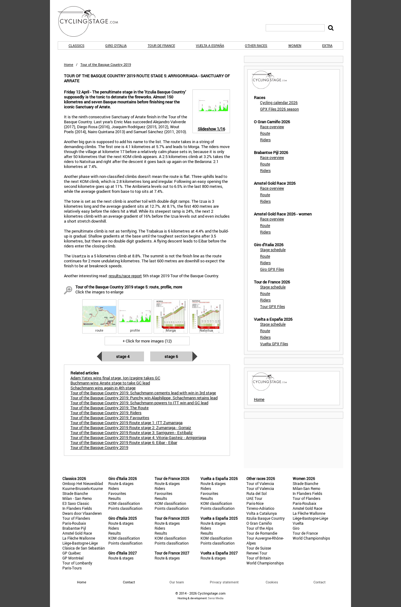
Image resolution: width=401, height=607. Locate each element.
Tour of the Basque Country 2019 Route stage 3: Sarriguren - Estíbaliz (131, 432)
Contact (319, 582)
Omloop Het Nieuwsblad (82, 483)
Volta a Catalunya (261, 513)
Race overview (272, 126)
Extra (327, 45)
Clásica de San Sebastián (83, 548)
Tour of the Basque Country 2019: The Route (109, 407)
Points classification (125, 508)
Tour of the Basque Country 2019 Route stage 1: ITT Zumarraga (126, 422)
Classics (76, 45)
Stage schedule (273, 249)
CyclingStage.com (92, 21)
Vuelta (298, 523)
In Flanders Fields (77, 508)
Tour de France (161, 45)
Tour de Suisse (258, 548)
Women (294, 45)
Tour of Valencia (260, 483)
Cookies (272, 582)
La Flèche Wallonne (78, 538)
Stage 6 (171, 356)
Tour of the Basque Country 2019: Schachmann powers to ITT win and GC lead (139, 402)
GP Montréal (72, 557)
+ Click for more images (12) (147, 341)
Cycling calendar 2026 (279, 102)
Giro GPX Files (272, 269)
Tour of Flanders (76, 518)
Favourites (117, 493)
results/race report (125, 276)
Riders (265, 139)
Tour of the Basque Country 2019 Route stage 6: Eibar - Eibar (123, 442)
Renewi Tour (256, 552)
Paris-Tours (72, 567)
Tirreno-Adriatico (260, 508)
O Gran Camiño (259, 523)
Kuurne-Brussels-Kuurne (82, 488)
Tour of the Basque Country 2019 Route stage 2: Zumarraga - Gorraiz (130, 427)
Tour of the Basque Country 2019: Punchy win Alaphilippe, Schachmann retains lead (144, 398)
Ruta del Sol (256, 493)
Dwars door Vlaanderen (82, 513)
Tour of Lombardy (77, 562)
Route (265, 133)
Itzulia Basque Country (265, 518)
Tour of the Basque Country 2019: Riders (106, 412)
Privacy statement (224, 582)
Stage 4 (122, 356)
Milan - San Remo (77, 498)
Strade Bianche (75, 493)
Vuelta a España (210, 45)
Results (114, 498)
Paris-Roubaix (74, 523)
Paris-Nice (255, 503)
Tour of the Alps (259, 528)
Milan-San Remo (306, 488)
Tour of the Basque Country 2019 (99, 447)
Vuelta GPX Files (274, 343)
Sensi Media (215, 598)
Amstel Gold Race (77, 533)
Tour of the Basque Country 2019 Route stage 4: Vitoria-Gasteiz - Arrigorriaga (138, 437)
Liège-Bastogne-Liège (80, 543)
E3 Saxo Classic (75, 503)
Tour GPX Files (272, 306)
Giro (296, 528)
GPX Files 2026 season (279, 108)
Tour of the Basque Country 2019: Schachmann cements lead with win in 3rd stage (143, 393)
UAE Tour (254, 498)
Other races (256, 45)
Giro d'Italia (116, 45)
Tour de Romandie (261, 533)
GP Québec (71, 552)
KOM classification (124, 503)
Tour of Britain (258, 557)
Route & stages (120, 483)
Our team (176, 582)
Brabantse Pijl (74, 528)
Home (68, 64)
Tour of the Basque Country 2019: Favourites (109, 417)
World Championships (265, 562)
